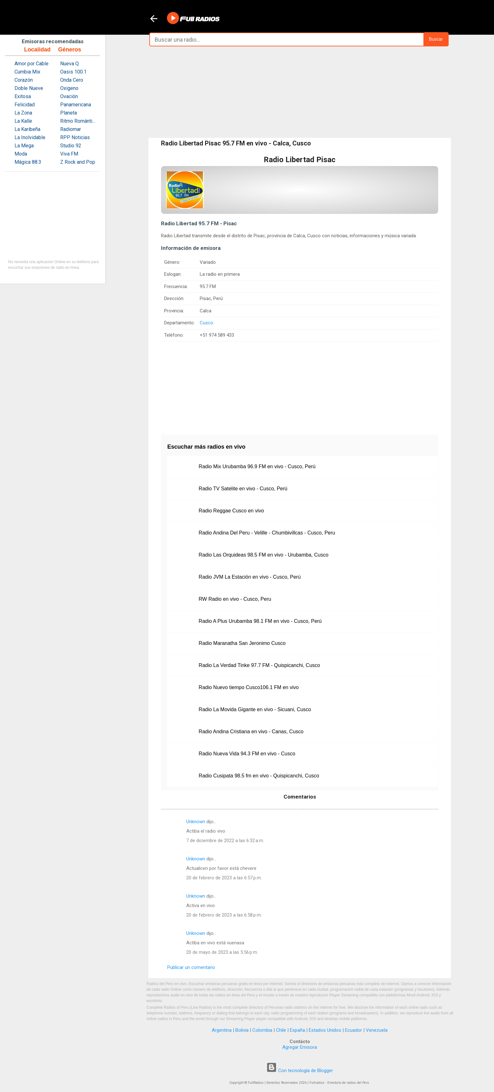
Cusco (206, 323)
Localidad (37, 49)
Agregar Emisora (299, 1047)
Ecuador (353, 1030)
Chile (281, 1030)
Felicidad (24, 105)
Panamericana (75, 105)
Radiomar (70, 129)
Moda (20, 154)
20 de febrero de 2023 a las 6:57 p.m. (224, 878)
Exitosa (22, 96)
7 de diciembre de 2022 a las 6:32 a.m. (225, 840)
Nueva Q (69, 64)
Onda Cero (71, 80)
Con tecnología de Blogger (299, 1070)
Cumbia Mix (27, 72)
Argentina (222, 1030)
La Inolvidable (29, 137)
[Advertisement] (299, 92)
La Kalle (23, 121)
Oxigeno (69, 88)
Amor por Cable (31, 64)
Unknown (195, 821)
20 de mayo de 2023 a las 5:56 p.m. (222, 952)
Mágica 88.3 (27, 162)
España (297, 1030)
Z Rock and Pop (77, 162)
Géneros (69, 49)
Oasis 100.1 (73, 72)
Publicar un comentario (191, 967)
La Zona (23, 113)
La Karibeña (27, 129)
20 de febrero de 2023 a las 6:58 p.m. (224, 915)
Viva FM (69, 154)
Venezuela (377, 1030)
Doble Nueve (28, 88)
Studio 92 (70, 146)
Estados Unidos (325, 1030)
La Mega (24, 146)
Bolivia (242, 1030)
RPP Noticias (75, 137)
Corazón (23, 80)
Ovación (69, 96)
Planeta (68, 113)
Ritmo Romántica (78, 121)
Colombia (262, 1030)
